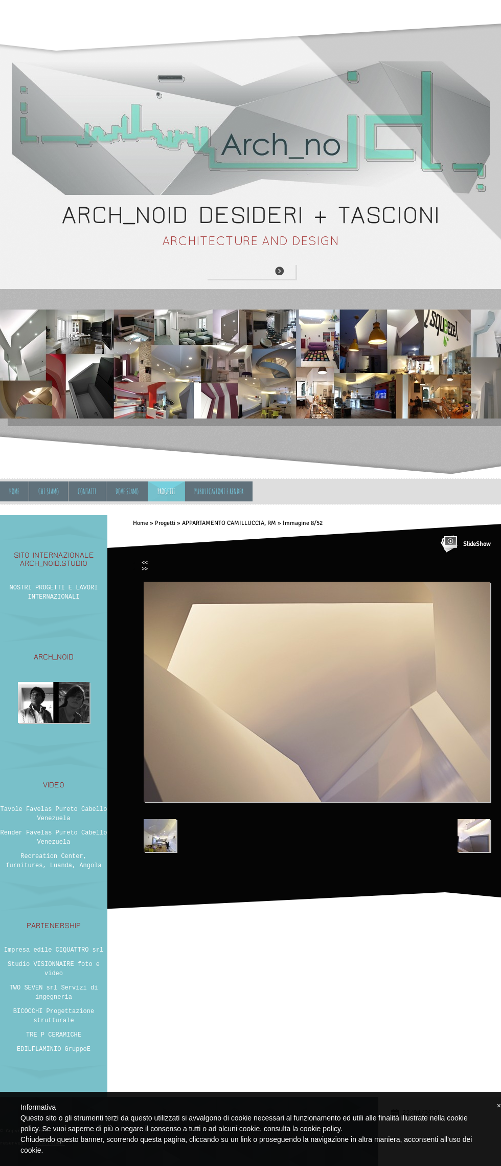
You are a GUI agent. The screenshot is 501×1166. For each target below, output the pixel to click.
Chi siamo (48, 491)
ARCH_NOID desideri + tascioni (251, 215)
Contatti (87, 491)
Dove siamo (127, 491)
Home (14, 491)
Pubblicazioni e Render (218, 491)
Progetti (166, 491)
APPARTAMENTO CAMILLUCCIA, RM (229, 523)
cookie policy (320, 1129)
